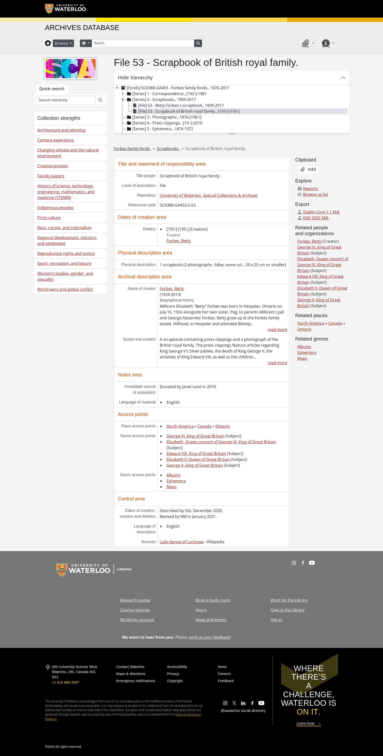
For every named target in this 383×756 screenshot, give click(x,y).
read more (277, 329)
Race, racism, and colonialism (64, 227)
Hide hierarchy (135, 77)
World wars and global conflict (65, 289)
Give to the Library (288, 610)
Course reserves (135, 610)
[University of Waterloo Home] (65, 9)
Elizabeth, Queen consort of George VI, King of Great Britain (221, 441)
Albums (174, 475)
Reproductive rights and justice (66, 253)
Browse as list (312, 194)
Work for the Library (289, 600)
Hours (201, 610)
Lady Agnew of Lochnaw (181, 541)
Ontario (222, 426)
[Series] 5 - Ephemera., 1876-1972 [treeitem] (159, 129)
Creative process (52, 166)
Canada (205, 426)
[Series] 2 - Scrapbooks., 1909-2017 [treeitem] (161, 99)
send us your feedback (209, 637)
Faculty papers (50, 176)
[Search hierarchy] (65, 100)
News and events (211, 619)
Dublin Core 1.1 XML (318, 212)
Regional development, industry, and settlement (67, 240)
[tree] (232, 109)
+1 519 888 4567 (65, 682)
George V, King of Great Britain (195, 465)
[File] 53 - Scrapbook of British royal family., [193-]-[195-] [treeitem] (186, 111)
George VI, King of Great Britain (195, 436)
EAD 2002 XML (313, 218)
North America (180, 426)
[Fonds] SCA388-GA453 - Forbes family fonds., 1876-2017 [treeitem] (174, 88)
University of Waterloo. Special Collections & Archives (209, 195)
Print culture (49, 217)
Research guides (135, 600)
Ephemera (176, 481)
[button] (307, 43)
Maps (172, 486)
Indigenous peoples (55, 207)
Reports (307, 188)
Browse (62, 43)
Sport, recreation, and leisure (64, 263)
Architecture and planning (61, 130)
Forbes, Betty (179, 240)
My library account (137, 619)
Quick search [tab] (51, 89)
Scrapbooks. (168, 148)
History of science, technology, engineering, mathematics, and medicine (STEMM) (66, 191)
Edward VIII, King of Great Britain (196, 453)
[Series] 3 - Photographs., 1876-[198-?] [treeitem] (164, 117)
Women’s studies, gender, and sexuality (65, 276)
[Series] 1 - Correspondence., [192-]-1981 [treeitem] (166, 94)
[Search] (143, 43)
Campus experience (55, 140)
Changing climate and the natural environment (68, 153)
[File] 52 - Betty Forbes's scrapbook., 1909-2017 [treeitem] (178, 105)
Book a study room (212, 600)
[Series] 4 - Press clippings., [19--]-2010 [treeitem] (164, 123)
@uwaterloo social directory (243, 711)
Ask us (276, 619)
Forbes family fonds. (132, 148)
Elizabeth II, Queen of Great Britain (198, 459)
